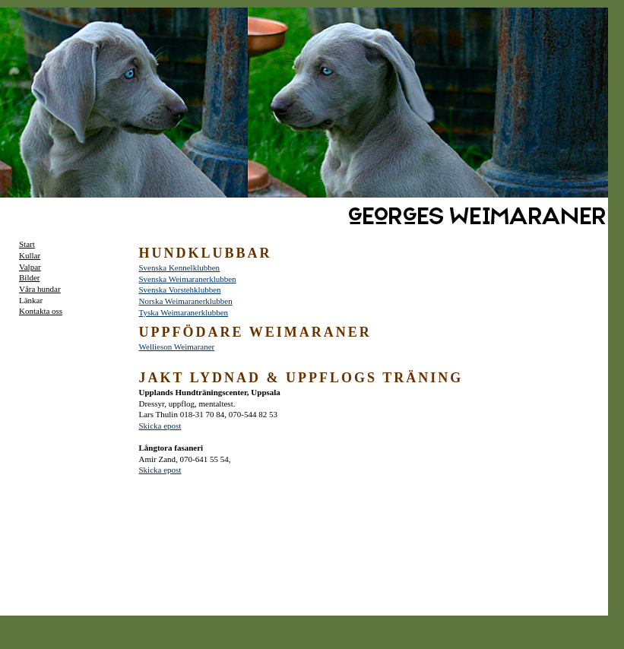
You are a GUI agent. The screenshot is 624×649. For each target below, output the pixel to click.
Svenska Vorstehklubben (180, 289)
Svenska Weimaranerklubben (187, 278)
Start (27, 244)
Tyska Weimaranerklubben (184, 312)
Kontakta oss (40, 310)
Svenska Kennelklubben (179, 267)
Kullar (29, 255)
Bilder (29, 277)
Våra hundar (40, 288)
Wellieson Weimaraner (177, 346)
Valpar (30, 266)
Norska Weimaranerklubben (186, 301)
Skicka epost (160, 425)
